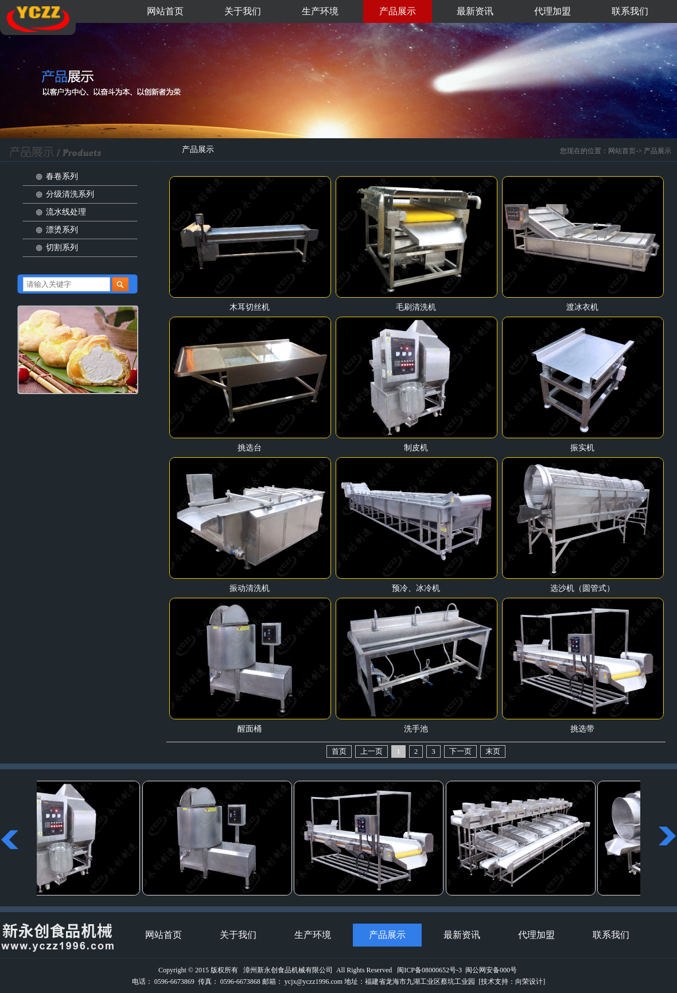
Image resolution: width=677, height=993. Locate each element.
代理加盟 (552, 11)
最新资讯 (475, 11)
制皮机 (416, 447)
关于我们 (242, 11)
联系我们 (630, 11)
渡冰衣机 (582, 307)
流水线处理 (66, 212)
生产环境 (320, 11)
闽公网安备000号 (491, 970)
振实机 (582, 447)
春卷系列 (62, 176)
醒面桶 (250, 729)
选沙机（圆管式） (582, 588)
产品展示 (397, 11)
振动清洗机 (249, 588)
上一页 (371, 751)
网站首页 (165, 11)
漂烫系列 (62, 229)
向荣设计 (529, 982)
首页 (339, 751)
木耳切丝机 (249, 307)
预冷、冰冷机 (416, 588)
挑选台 (250, 447)
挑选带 (582, 729)
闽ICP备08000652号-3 (429, 970)
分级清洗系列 (70, 194)
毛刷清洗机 (416, 307)
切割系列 (62, 247)
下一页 (460, 751)
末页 (492, 751)
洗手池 (416, 729)
